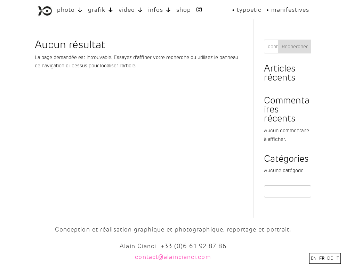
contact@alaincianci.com (173, 256)
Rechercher (295, 47)
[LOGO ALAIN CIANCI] (45, 9)
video (131, 9)
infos (159, 9)
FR (321, 258)
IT (337, 258)
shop (183, 9)
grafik (101, 9)
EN (313, 258)
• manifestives (287, 9)
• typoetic (246, 9)
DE (330, 258)
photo (70, 9)
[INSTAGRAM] (199, 9)
